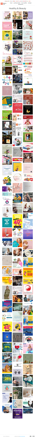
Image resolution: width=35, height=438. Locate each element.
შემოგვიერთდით (20, 4)
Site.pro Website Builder (22, 436)
